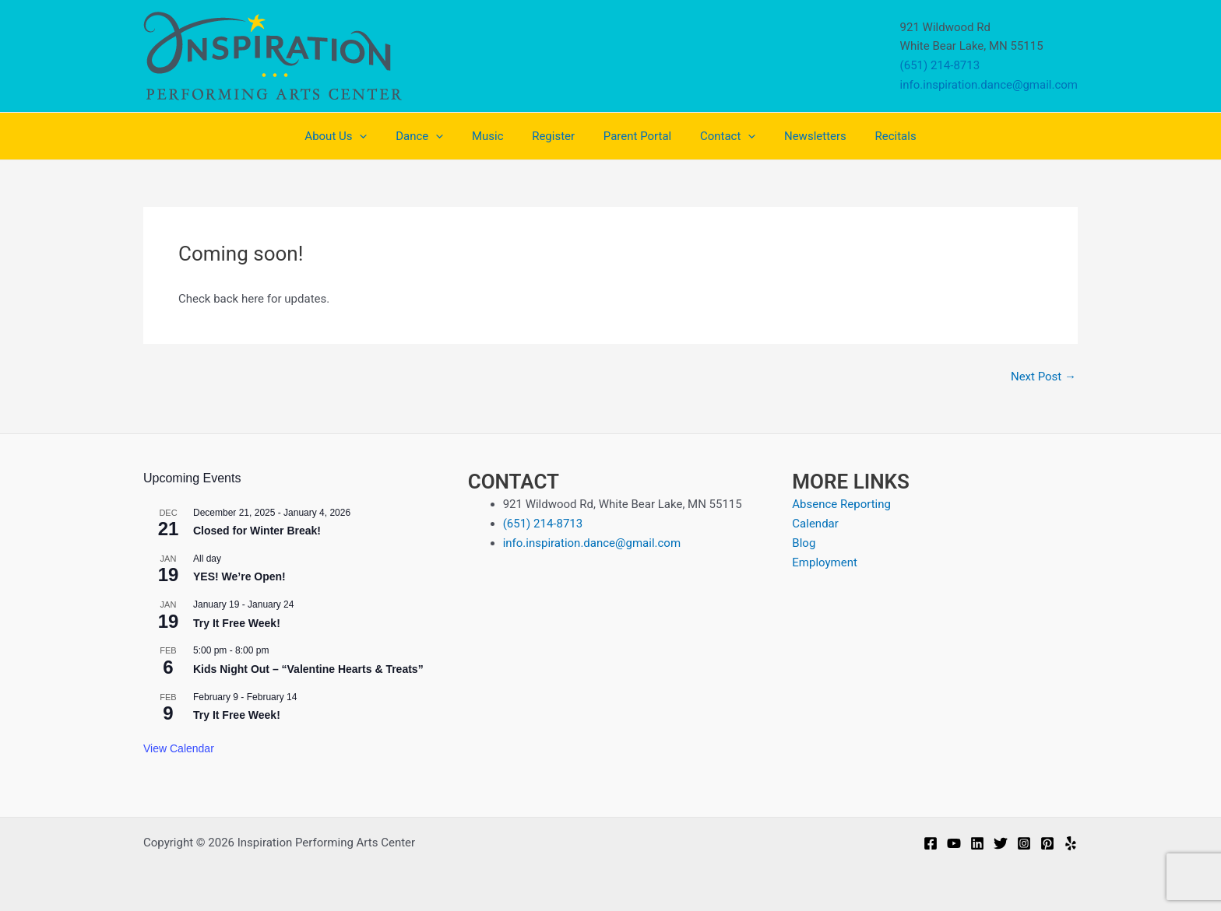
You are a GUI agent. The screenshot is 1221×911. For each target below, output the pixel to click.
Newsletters (802, 136)
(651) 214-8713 (940, 65)
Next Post (1043, 377)
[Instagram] (1024, 843)
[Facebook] (931, 843)
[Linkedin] (977, 843)
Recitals (877, 136)
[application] (378, 136)
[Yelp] (1071, 843)
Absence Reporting (841, 504)
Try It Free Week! (236, 623)
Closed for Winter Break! (257, 530)
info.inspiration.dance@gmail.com (989, 85)
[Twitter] (1001, 843)
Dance (432, 136)
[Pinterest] (1047, 843)
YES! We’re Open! (239, 576)
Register (555, 136)
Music (496, 136)
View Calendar (178, 748)
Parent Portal (634, 136)
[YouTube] (954, 843)
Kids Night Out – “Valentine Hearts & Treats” (308, 669)
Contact (720, 136)
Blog (803, 543)
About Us (354, 136)
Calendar (815, 524)
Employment (824, 562)
